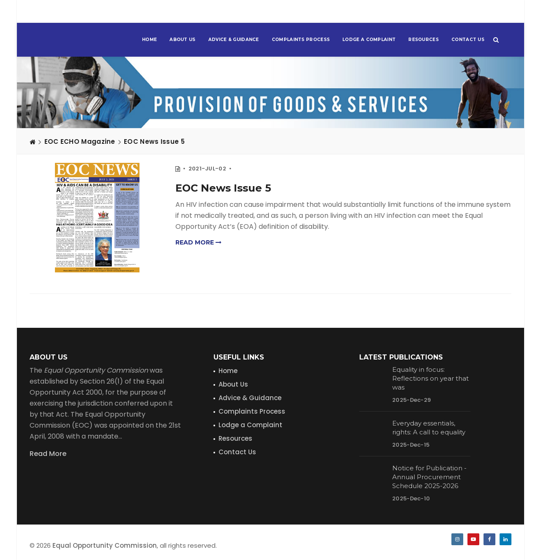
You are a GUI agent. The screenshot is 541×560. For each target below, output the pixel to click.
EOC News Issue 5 (154, 141)
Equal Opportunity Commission (104, 545)
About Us (182, 39)
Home (149, 39)
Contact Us (467, 39)
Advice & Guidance (233, 39)
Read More (48, 453)
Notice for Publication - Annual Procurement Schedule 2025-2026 (429, 477)
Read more (198, 242)
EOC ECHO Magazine (79, 141)
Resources (423, 39)
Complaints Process (301, 39)
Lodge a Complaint (369, 39)
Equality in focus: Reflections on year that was (430, 378)
